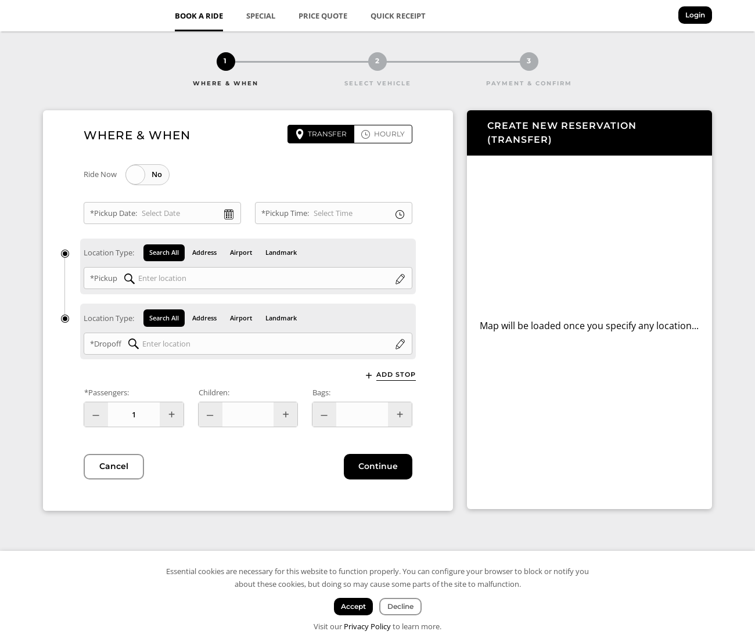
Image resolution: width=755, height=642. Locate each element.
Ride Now (100, 174)
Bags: (321, 393)
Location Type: (109, 253)
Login (695, 14)
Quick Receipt (398, 15)
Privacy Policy (367, 626)
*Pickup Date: (113, 213)
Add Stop (396, 375)
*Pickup (103, 278)
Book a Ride (199, 15)
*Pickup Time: (285, 213)
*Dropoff (105, 343)
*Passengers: (106, 393)
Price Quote (323, 15)
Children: (214, 393)
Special (260, 15)
